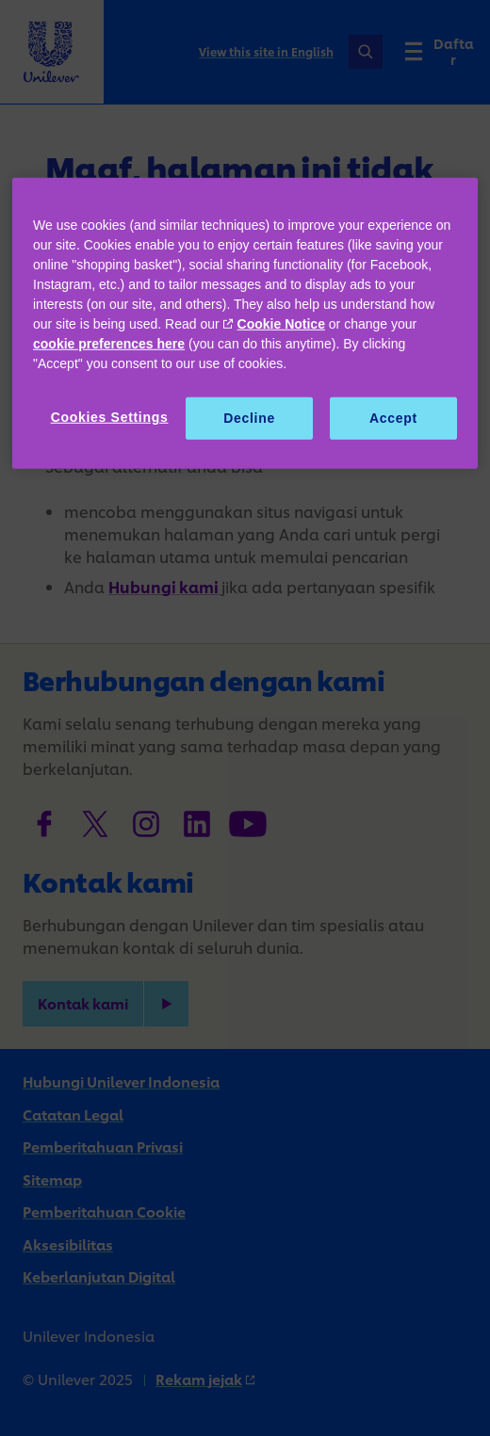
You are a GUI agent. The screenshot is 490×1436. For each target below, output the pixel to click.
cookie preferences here (109, 343)
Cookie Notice (281, 323)
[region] (245, 324)
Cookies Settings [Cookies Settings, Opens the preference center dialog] (110, 417)
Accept (393, 418)
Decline (249, 418)
